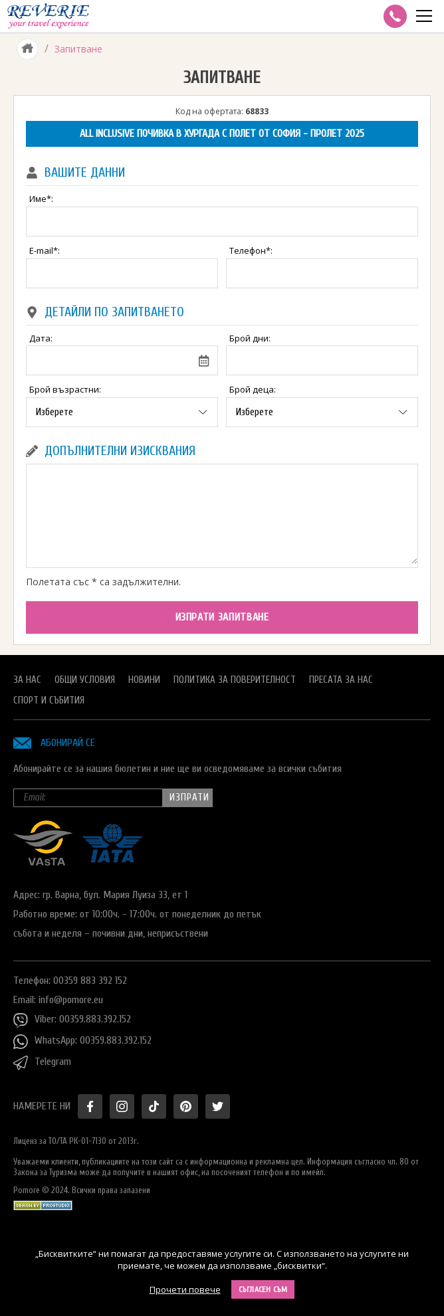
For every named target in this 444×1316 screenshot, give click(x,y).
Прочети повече (185, 1289)
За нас (27, 680)
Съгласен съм (263, 1289)
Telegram (42, 1063)
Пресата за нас (341, 680)
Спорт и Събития (48, 700)
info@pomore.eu (71, 1000)
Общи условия (85, 680)
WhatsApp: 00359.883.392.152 (82, 1041)
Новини (144, 680)
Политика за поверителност (234, 680)
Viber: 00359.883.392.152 (72, 1020)
